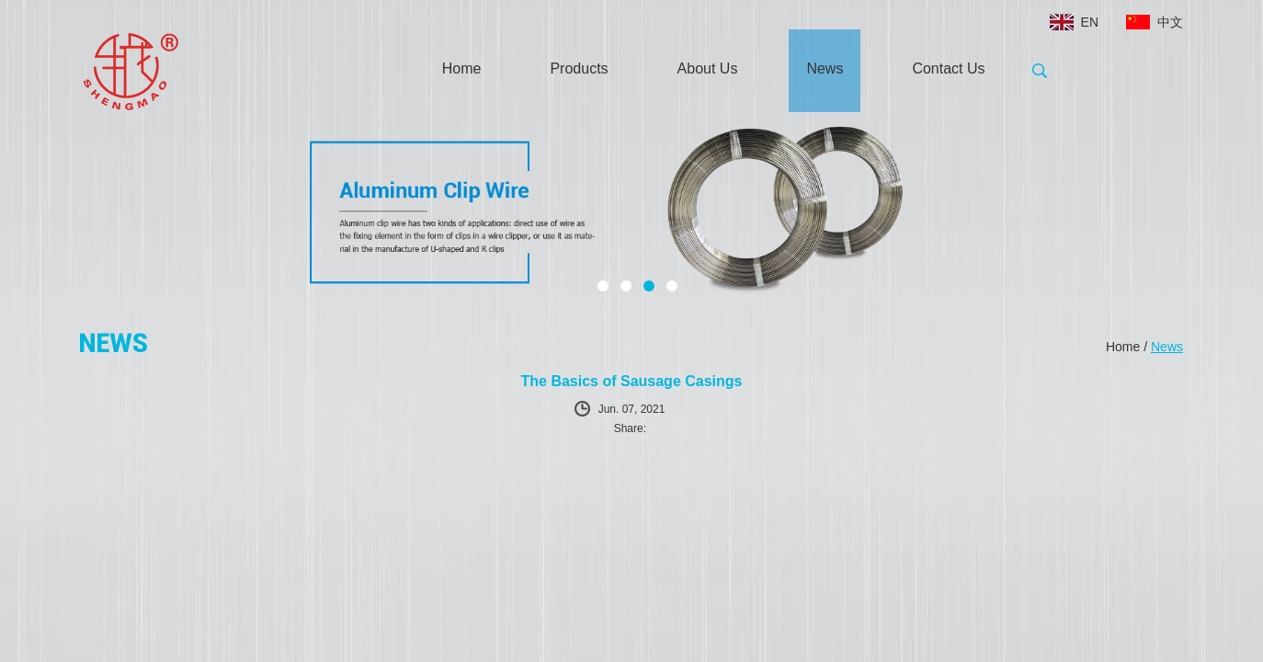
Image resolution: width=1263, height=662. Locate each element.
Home (462, 68)
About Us (707, 68)
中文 (1170, 22)
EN (1089, 22)
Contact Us (948, 68)
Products (579, 68)
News (824, 68)
